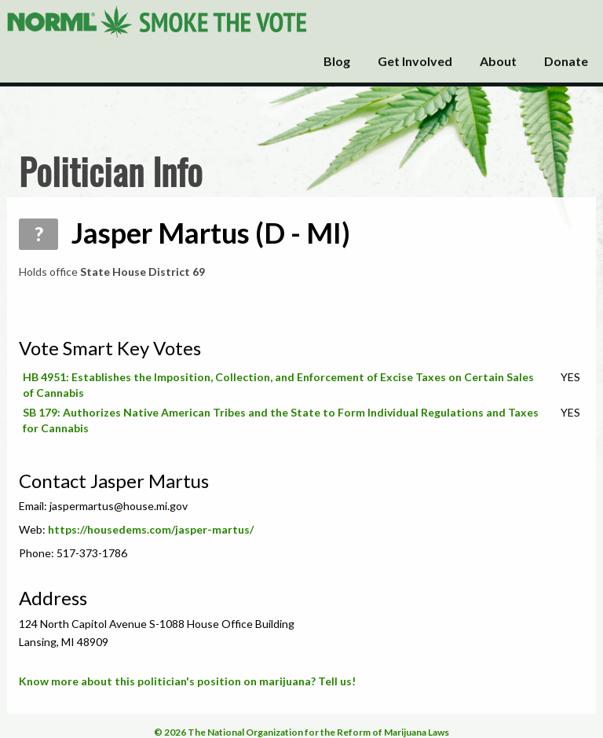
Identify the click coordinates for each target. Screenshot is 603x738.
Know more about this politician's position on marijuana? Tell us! (187, 681)
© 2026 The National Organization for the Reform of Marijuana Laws (301, 732)
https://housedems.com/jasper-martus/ (151, 529)
